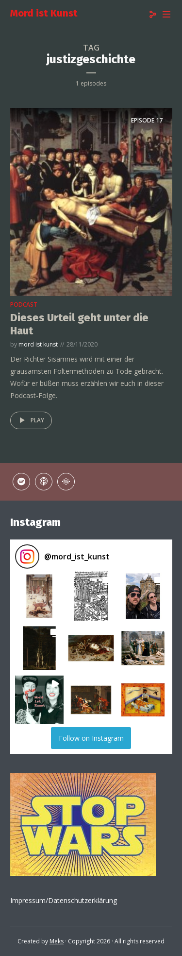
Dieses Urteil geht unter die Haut (79, 324)
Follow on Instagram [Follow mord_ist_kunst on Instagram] (91, 738)
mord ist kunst (38, 344)
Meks (57, 941)
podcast (23, 304)
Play (30, 420)
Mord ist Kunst (44, 13)
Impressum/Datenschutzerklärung (63, 900)
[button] (39, 596)
